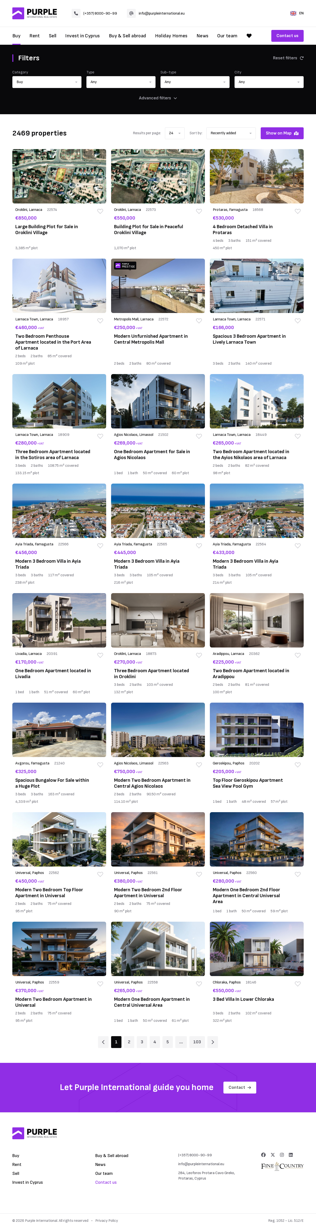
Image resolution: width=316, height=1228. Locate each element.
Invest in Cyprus (82, 36)
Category (20, 72)
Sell (53, 36)
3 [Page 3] (142, 1042)
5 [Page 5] (167, 1042)
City (238, 72)
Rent (34, 36)
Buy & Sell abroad (127, 36)
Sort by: (196, 133)
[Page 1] (103, 1042)
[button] (46, 82)
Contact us (287, 35)
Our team (227, 36)
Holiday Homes (171, 36)
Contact (240, 1087)
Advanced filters (158, 98)
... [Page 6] (181, 1042)
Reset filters (288, 58)
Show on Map (282, 133)
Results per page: (147, 133)
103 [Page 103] (197, 1042)
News (203, 36)
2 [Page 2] (129, 1042)
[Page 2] (212, 1042)
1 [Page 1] (116, 1042)
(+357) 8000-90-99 (94, 13)
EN (297, 13)
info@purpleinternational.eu (156, 13)
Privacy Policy (106, 1220)
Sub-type (168, 72)
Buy (16, 36)
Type (90, 72)
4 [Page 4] (155, 1042)
